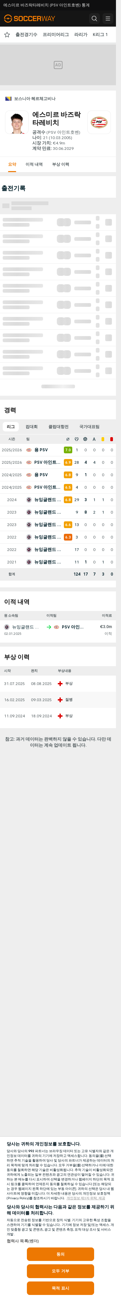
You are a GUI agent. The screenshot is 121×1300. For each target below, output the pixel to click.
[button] (94, 18)
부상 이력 (60, 164)
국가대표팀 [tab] (89, 426)
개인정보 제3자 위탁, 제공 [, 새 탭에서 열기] (86, 1198)
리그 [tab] (11, 426)
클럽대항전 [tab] (58, 426)
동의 (60, 1254)
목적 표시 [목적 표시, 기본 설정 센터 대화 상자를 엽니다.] (60, 1288)
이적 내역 (34, 164)
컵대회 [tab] (32, 426)
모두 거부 (60, 1271)
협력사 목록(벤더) (23, 1241)
